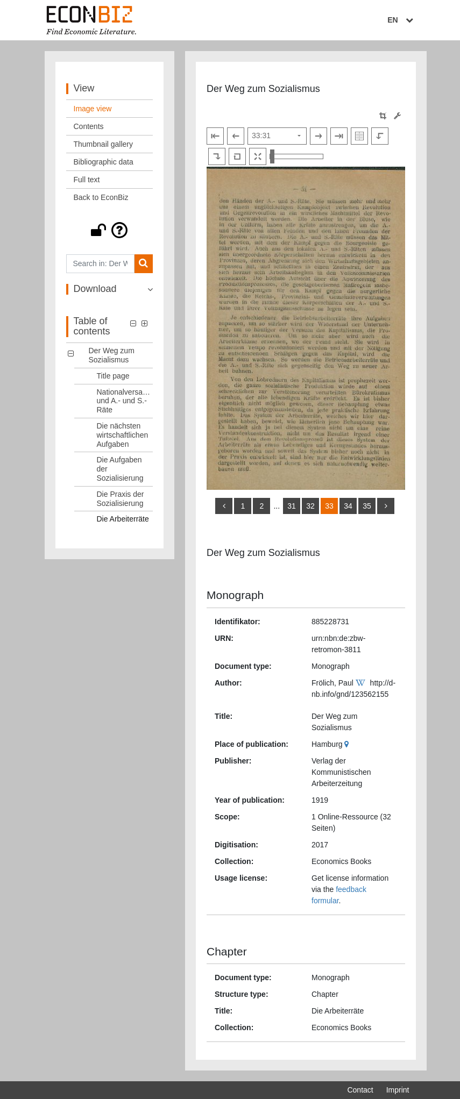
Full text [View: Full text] (87, 179)
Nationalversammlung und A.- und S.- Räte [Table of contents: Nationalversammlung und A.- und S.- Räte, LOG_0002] (125, 401)
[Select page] (277, 136)
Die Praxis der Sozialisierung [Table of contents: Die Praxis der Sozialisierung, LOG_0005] (120, 499)
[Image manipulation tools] (397, 116)
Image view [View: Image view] (93, 108)
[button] (109, 230)
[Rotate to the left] (380, 136)
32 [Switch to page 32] (310, 506)
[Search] (143, 264)
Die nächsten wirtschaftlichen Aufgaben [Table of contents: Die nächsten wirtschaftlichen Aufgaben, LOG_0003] (122, 435)
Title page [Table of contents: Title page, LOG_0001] (113, 376)
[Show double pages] (359, 136)
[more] (385, 506)
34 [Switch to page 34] (348, 506)
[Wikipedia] (362, 683)
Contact (360, 1090)
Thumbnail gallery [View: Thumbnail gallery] (103, 144)
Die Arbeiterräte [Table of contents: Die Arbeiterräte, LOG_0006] (123, 519)
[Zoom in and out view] (296, 156)
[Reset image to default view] (237, 156)
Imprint (397, 1090)
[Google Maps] (347, 744)
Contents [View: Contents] (89, 126)
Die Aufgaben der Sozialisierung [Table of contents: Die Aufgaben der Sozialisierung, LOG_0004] (120, 468)
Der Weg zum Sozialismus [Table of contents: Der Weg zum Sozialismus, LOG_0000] (112, 355)
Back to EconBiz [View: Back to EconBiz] (101, 197)
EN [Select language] (401, 20)
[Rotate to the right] (217, 156)
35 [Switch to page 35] (367, 506)
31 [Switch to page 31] (291, 506)
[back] (223, 506)
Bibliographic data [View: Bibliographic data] (103, 162)
